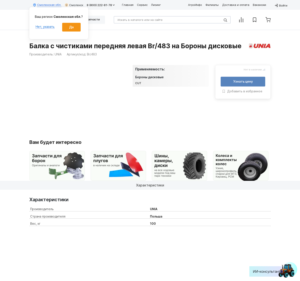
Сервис (142, 5)
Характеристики (150, 185)
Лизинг (156, 5)
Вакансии (259, 5)
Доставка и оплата (235, 5)
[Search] (172, 19)
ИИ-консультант (270, 271)
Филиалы (212, 5)
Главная (127, 5)
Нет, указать (45, 26)
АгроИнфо (195, 5)
